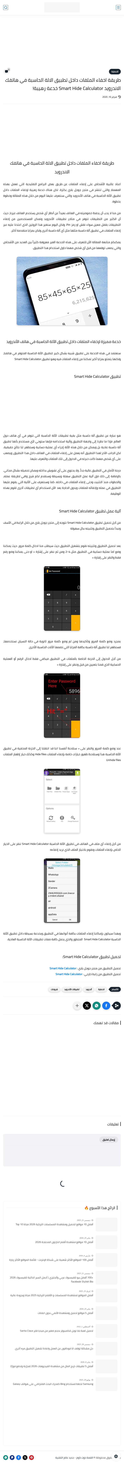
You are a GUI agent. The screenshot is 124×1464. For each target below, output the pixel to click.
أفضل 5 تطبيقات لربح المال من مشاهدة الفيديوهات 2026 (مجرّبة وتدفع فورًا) (51, 1366)
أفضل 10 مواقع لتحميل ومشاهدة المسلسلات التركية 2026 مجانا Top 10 (54, 1224)
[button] (106, 1006)
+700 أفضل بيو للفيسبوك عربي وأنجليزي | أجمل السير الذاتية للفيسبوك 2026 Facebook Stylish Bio (51, 1280)
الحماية (114, 71)
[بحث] (5, 7)
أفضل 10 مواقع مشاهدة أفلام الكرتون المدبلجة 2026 (64, 1242)
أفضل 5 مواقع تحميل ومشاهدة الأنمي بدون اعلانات (65, 1313)
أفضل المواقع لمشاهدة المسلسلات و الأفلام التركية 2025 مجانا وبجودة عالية (51, 1295)
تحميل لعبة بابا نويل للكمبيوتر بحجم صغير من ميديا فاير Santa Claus (56, 1331)
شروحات (54, 989)
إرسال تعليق (109, 1139)
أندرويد (89, 989)
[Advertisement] (62, 43)
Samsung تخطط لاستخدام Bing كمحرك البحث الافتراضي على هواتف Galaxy (53, 1384)
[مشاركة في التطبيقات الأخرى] (77, 1006)
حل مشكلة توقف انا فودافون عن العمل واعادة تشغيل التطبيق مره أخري (54, 1348)
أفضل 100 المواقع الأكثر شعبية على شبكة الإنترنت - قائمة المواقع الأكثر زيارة (51, 1260)
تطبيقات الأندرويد (71, 989)
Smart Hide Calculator (69, 974)
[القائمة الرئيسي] (118, 7)
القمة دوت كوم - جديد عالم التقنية (74, 1457)
